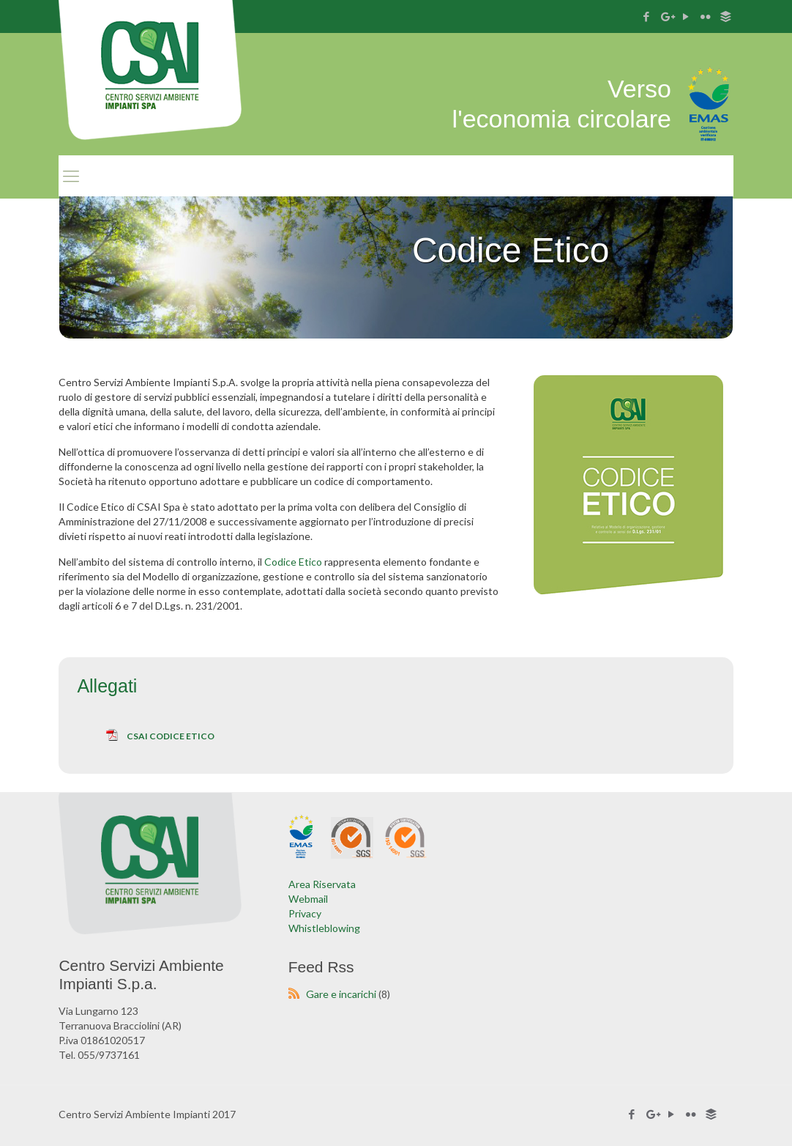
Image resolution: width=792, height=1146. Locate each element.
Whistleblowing (324, 928)
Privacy (304, 913)
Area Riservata (322, 884)
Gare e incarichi (341, 994)
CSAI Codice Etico (170, 736)
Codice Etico (293, 561)
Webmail (308, 898)
